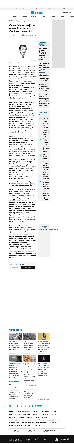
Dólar (12, 8)
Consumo (18, 8)
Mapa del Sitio (14, 423)
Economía (24, 16)
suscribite (65, 12)
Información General (16, 420)
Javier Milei (62, 8)
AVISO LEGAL (54, 423)
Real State (42, 8)
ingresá (70, 12)
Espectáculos (39, 420)
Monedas (41, 229)
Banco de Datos (14, 414)
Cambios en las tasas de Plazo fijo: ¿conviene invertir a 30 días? (44, 67)
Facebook (13, 406)
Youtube (26, 406)
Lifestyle (54, 414)
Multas (27, 425)
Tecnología (51, 420)
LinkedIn (21, 406)
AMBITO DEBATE (49, 431)
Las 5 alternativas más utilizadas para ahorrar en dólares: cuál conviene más (44, 347)
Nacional (12, 417)
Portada (12, 412)
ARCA (48, 8)
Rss (59, 420)
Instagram (17, 406)
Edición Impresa (41, 417)
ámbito (11, 20)
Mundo (21, 417)
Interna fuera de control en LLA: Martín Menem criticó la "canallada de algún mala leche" (46, 127)
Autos (29, 420)
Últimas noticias (24, 412)
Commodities (50, 229)
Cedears (55, 229)
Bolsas (45, 229)
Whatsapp (30, 406)
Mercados (26, 414)
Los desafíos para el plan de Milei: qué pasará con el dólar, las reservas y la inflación (46, 190)
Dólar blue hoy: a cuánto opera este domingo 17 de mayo (44, 77)
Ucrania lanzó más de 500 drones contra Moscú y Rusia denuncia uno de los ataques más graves (44, 99)
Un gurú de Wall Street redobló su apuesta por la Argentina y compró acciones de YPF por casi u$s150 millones (46, 166)
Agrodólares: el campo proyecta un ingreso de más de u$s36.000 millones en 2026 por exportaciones (29, 374)
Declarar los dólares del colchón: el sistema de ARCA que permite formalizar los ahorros (15, 371)
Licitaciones (37, 425)
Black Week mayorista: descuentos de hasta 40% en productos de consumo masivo (44, 53)
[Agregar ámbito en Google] (17, 35)
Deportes (30, 417)
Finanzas (33, 16)
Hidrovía (55, 8)
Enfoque (25, 8)
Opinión (62, 16)
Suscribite (28, 267)
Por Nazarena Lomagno (43, 399)
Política (43, 16)
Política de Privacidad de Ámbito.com (34, 423)
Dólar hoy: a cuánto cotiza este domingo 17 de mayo (44, 87)
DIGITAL (17, 431)
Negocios (52, 16)
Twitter (10, 406)
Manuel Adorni (33, 8)
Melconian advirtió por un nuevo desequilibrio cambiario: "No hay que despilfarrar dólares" (14, 392)
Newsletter (60, 406)
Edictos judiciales (15, 425)
